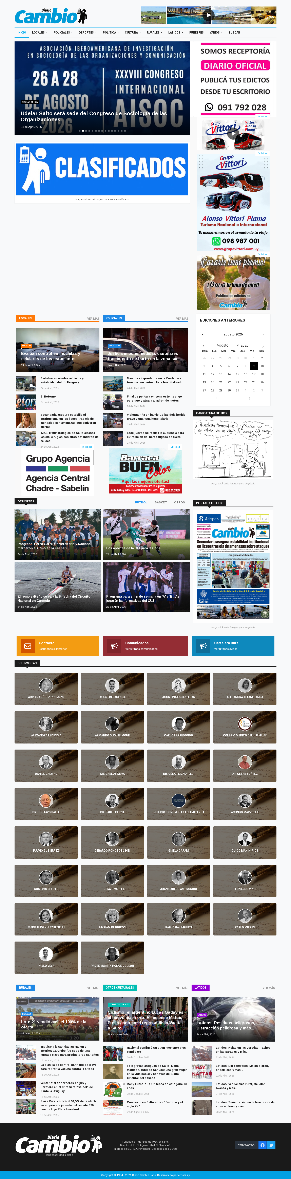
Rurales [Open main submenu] (153, 32)
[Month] (227, 345)
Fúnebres (196, 32)
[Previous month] (203, 334)
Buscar (234, 32)
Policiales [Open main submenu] (62, 32)
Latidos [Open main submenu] (174, 32)
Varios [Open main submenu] (215, 32)
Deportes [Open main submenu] (86, 32)
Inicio (22, 32)
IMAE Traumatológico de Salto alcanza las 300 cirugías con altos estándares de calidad (69, 437)
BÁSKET (161, 502)
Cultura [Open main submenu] (131, 32)
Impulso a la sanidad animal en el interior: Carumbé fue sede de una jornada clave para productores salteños (69, 1050)
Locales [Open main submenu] (38, 32)
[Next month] (263, 334)
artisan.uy (184, 1175)
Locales (25, 318)
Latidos (201, 987)
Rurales (25, 987)
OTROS (179, 502)
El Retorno (48, 396)
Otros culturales (120, 987)
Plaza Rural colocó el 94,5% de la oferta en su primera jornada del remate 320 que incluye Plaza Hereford (68, 1105)
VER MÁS (93, 318)
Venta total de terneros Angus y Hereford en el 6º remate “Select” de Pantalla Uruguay (66, 1087)
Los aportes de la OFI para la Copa (133, 548)
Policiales (114, 318)
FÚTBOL (141, 502)
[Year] (245, 345)
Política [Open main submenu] (110, 32)
